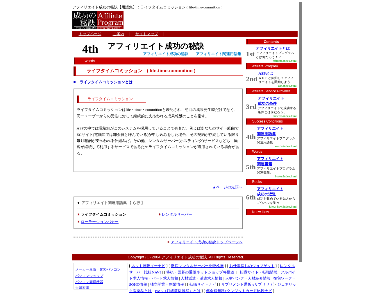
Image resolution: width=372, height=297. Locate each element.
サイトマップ (146, 34)
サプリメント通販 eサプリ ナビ (247, 284)
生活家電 (82, 288)
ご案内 (118, 34)
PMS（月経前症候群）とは (178, 291)
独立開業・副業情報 (167, 284)
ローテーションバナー (100, 221)
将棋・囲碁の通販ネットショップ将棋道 (200, 272)
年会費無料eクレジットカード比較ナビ (239, 291)
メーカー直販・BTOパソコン (98, 269)
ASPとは (265, 73)
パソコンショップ (89, 276)
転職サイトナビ (202, 284)
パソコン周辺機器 (89, 282)
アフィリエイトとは (273, 48)
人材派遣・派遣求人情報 (201, 278)
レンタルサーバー (177, 214)
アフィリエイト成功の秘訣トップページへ (207, 242)
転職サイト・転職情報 (259, 272)
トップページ (90, 34)
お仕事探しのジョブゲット (252, 266)
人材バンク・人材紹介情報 (248, 278)
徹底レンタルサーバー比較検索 (197, 266)
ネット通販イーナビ (148, 266)
